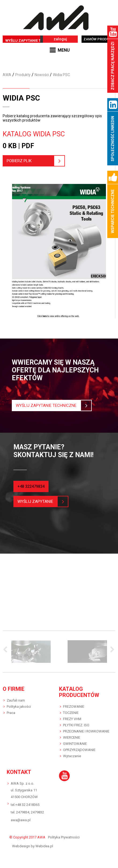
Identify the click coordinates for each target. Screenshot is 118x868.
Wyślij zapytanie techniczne (48, 405)
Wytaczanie (72, 756)
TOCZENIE (71, 713)
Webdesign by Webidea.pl (32, 846)
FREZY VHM (72, 719)
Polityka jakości (19, 707)
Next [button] (111, 650)
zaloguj (60, 39)
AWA (7, 75)
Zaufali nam (16, 700)
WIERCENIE (71, 737)
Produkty (23, 75)
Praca (11, 713)
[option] (31, 651)
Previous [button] (7, 650)
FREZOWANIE (73, 707)
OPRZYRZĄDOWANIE (79, 750)
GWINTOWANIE (75, 744)
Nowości (42, 75)
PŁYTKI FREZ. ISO (76, 725)
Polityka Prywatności (64, 837)
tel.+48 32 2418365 (25, 805)
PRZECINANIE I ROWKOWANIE (86, 731)
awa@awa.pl (21, 820)
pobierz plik (30, 160)
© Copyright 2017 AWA (27, 837)
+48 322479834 (31, 486)
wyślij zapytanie (37, 501)
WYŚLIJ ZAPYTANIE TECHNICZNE (33, 40)
